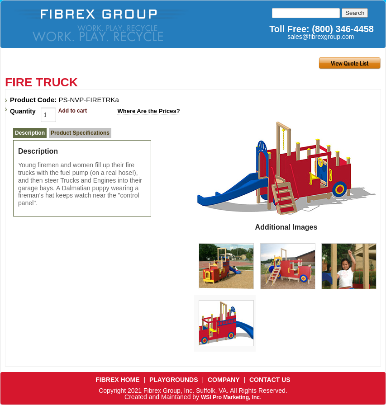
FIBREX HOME (117, 379)
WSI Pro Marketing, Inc (230, 397)
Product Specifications (80, 133)
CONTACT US (270, 379)
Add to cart (72, 111)
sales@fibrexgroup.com (320, 36)
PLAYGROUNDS (173, 379)
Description (30, 133)
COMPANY (224, 379)
